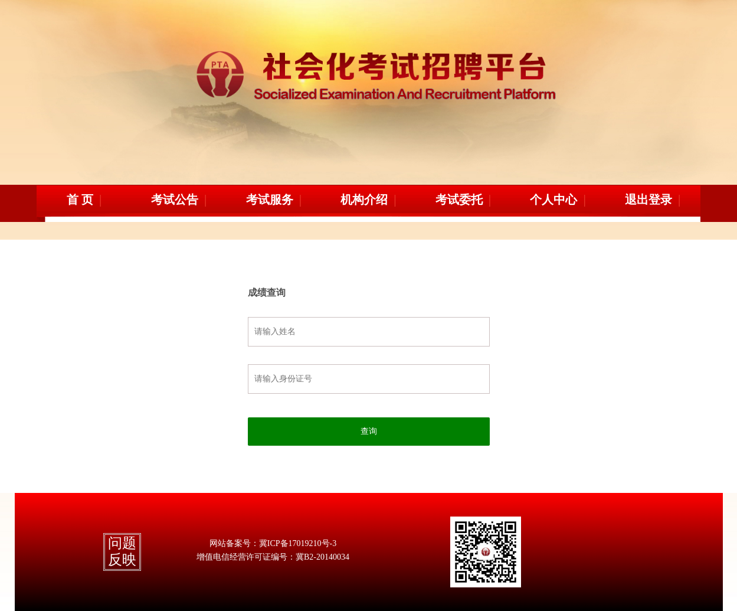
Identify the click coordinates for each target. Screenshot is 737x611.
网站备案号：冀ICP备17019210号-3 (272, 543)
